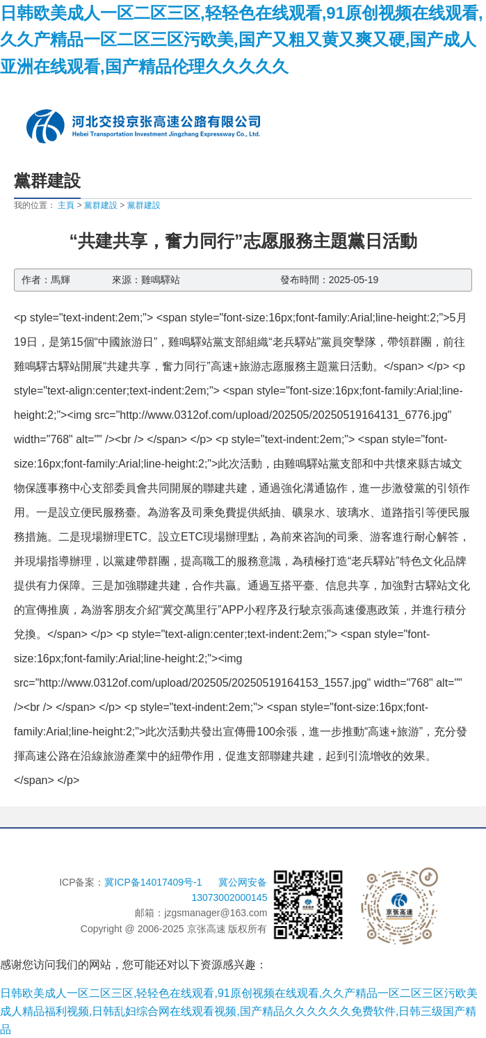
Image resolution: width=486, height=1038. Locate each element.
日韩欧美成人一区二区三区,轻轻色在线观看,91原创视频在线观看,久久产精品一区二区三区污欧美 (239, 993)
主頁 (66, 205)
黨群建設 (101, 205)
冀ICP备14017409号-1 (154, 882)
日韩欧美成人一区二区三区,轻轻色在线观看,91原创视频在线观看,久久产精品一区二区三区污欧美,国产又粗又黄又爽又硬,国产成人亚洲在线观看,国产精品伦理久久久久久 (241, 39)
